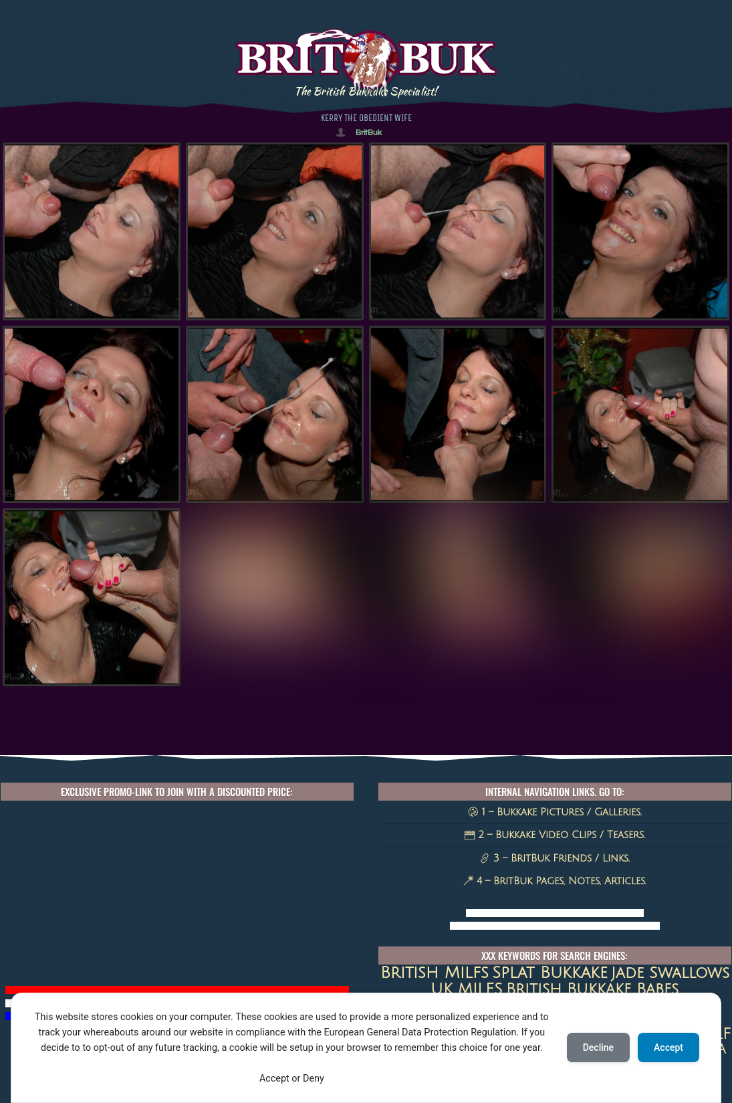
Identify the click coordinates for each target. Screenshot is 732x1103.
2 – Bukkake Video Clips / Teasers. (555, 834)
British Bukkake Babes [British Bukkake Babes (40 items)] (592, 989)
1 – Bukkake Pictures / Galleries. (554, 812)
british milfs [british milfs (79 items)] (434, 972)
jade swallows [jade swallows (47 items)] (670, 973)
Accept (668, 1047)
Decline (598, 1047)
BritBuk (369, 132)
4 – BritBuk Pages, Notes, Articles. (554, 881)
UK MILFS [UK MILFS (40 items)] (467, 989)
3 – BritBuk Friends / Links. (555, 858)
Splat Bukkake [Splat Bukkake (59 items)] (550, 973)
